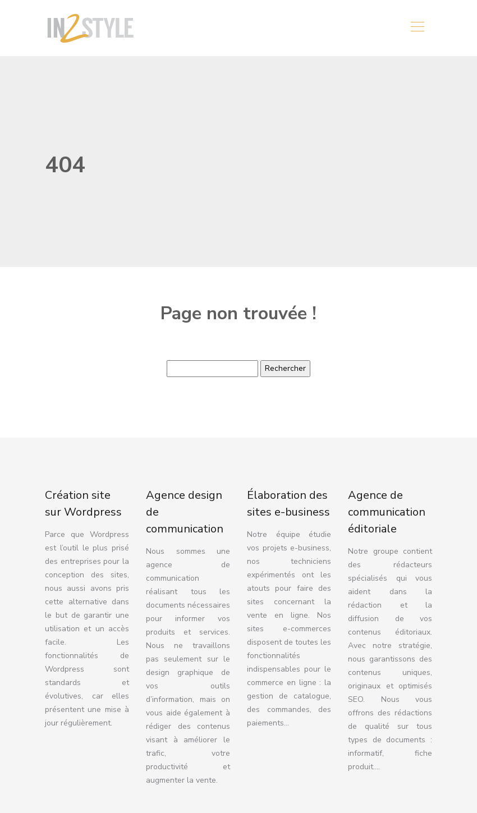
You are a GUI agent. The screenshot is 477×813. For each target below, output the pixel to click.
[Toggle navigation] (417, 28)
